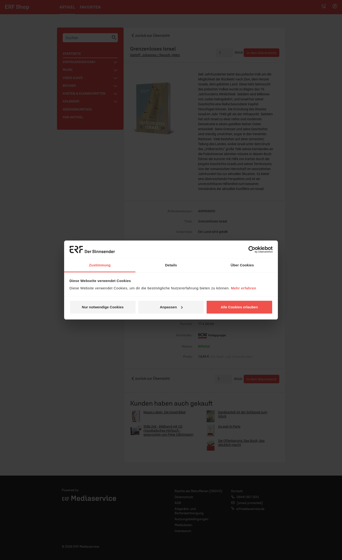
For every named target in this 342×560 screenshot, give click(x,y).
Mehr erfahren (243, 288)
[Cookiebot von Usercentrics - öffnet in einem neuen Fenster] (252, 249)
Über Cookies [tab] (242, 265)
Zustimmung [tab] (100, 265)
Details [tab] (171, 265)
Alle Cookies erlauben (239, 307)
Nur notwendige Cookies (103, 307)
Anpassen (171, 307)
